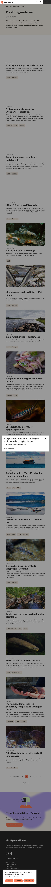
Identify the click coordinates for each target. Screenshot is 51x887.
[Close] (45, 438)
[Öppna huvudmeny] (47, 2)
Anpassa (9, 880)
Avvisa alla (18, 880)
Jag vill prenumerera (9, 448)
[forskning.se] (6, 2)
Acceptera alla (29, 880)
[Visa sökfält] (39, 2)
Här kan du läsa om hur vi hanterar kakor (14, 876)
